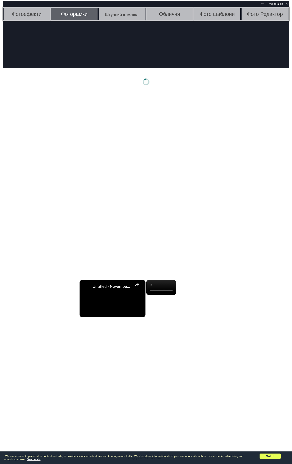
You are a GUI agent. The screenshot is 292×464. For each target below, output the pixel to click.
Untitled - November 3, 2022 (112, 286)
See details (33, 459)
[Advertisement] (35, 158)
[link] (86, 287)
